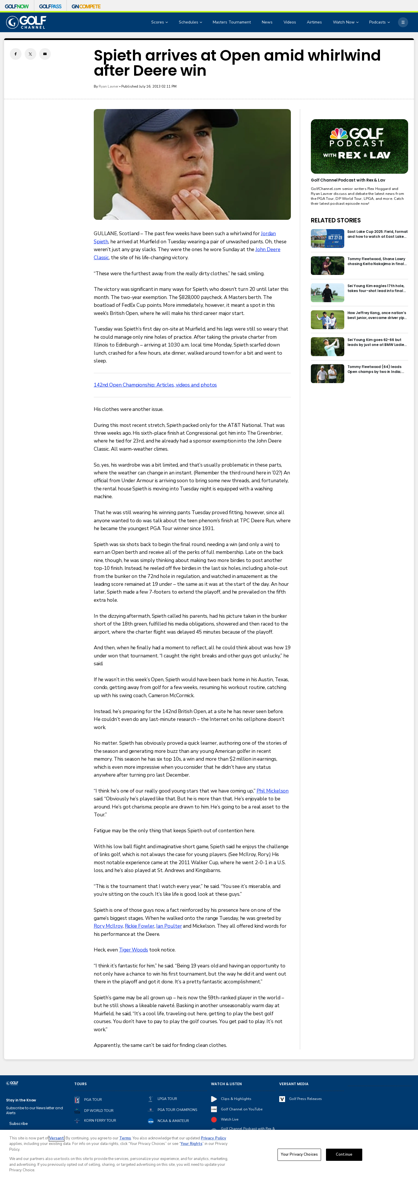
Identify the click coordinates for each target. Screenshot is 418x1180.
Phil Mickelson (273, 791)
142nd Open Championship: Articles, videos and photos (155, 385)
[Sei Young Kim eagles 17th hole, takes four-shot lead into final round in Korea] (327, 292)
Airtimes (314, 22)
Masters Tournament (232, 22)
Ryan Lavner (109, 86)
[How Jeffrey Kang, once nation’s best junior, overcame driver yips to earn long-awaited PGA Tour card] (327, 319)
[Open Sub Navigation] (167, 22)
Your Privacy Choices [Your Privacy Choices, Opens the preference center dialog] (299, 1154)
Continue (344, 1154)
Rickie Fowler (139, 926)
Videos (290, 22)
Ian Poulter (169, 926)
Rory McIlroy (108, 926)
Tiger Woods (133, 950)
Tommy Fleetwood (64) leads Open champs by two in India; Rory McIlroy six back (374, 369)
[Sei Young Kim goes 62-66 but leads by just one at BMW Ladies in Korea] (327, 346)
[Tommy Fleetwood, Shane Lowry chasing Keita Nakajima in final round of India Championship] (327, 265)
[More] (403, 22)
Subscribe (18, 1123)
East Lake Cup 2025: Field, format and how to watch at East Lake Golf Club (377, 234)
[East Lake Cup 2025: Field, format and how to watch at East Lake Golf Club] (327, 238)
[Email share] (45, 54)
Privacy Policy (213, 1138)
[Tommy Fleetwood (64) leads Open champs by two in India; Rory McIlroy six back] (327, 373)
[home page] (26, 22)
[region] (209, 1155)
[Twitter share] (30, 54)
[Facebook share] (15, 54)
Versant (56, 1138)
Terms (125, 1138)
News (267, 22)
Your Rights (191, 1143)
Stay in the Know (21, 1100)
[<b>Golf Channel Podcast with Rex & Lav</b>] (359, 146)
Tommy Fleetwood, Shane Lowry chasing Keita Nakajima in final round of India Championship (376, 261)
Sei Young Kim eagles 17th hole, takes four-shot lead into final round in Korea (375, 288)
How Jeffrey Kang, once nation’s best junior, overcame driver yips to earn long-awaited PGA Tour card (376, 315)
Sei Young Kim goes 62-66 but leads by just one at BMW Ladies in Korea (376, 342)
